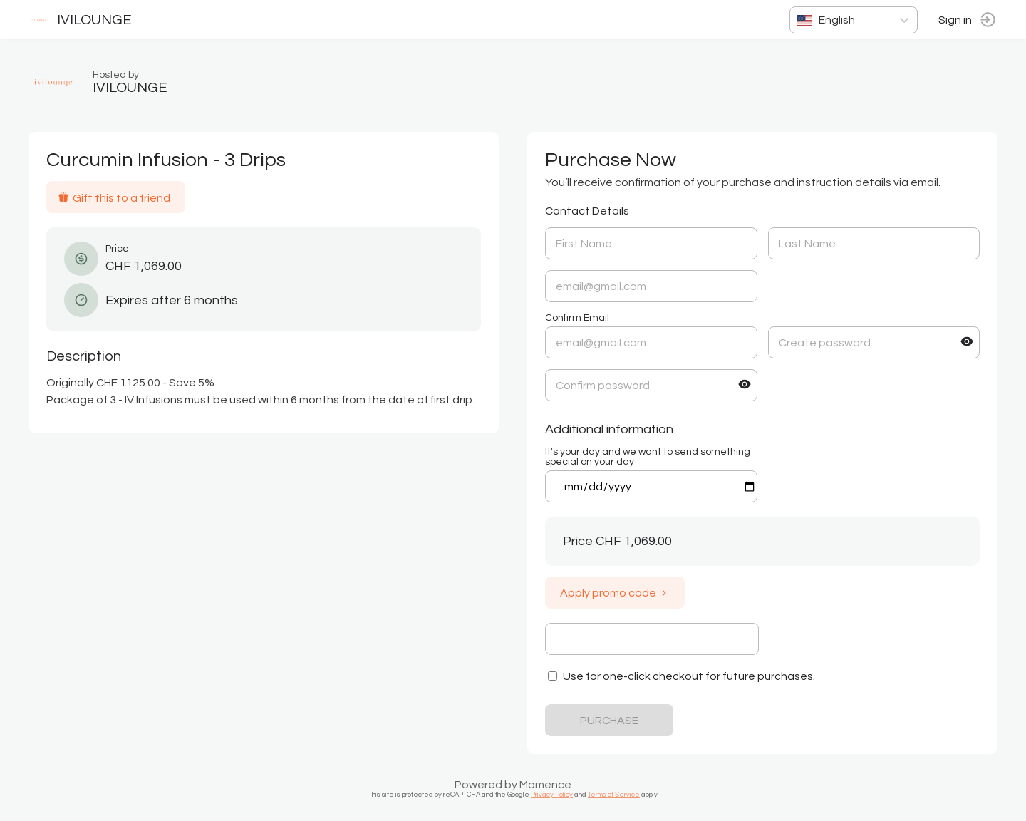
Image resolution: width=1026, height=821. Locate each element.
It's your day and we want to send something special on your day (647, 457)
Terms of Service (614, 794)
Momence (545, 784)
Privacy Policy (552, 794)
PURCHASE (609, 720)
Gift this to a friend (114, 197)
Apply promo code (615, 593)
